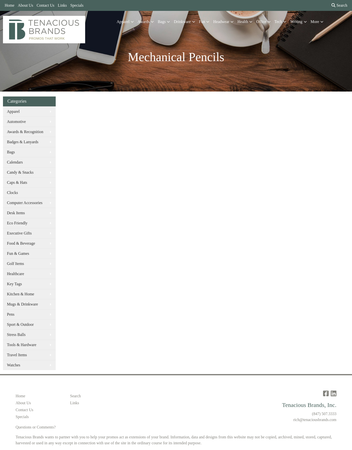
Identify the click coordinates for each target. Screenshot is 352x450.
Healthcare (15, 274)
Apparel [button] (123, 22)
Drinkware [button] (182, 22)
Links (62, 5)
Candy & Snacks (20, 172)
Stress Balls (16, 334)
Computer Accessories (25, 203)
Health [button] (242, 22)
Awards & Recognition (25, 132)
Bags (11, 152)
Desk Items (16, 213)
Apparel (13, 111)
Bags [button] (162, 22)
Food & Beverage (21, 243)
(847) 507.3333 (324, 414)
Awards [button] (144, 22)
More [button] (315, 22)
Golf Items (15, 263)
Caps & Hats (17, 182)
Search (339, 5)
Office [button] (261, 22)
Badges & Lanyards (22, 142)
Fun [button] (202, 22)
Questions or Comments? (36, 427)
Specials (76, 5)
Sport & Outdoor (20, 324)
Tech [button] (278, 22)
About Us (25, 5)
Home (9, 5)
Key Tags (14, 284)
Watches (13, 365)
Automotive (16, 121)
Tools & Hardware (21, 345)
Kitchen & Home (20, 294)
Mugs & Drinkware (22, 304)
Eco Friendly (17, 223)
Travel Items (17, 355)
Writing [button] (296, 22)
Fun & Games (18, 253)
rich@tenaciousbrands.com (314, 420)
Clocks (12, 192)
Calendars (15, 162)
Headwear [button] (221, 22)
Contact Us (45, 5)
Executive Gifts (19, 233)
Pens (10, 314)
